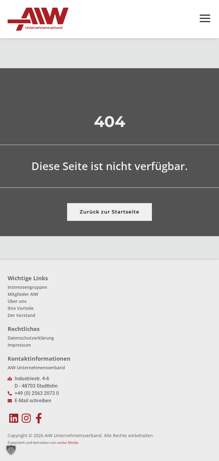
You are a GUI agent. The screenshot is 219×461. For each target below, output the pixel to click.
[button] (11, 450)
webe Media (67, 442)
